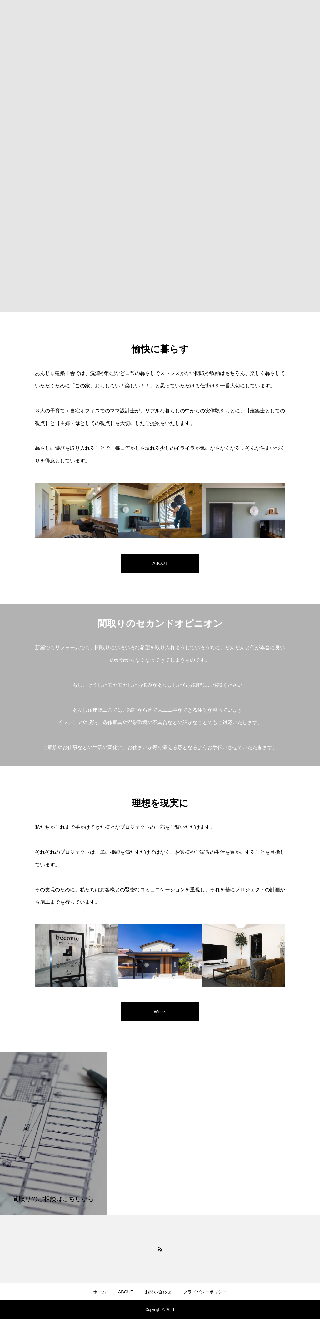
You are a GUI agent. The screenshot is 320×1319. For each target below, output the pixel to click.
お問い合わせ (158, 1291)
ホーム (99, 1291)
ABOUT (125, 1291)
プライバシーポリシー (205, 1291)
